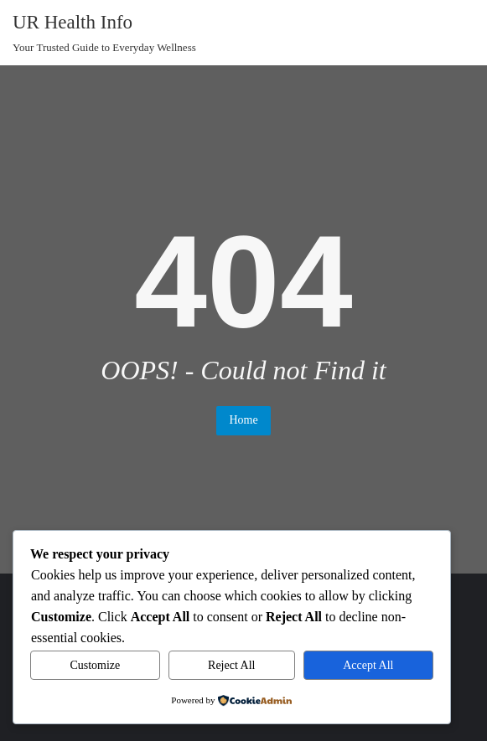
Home (243, 420)
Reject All (231, 665)
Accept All (368, 665)
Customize (95, 665)
